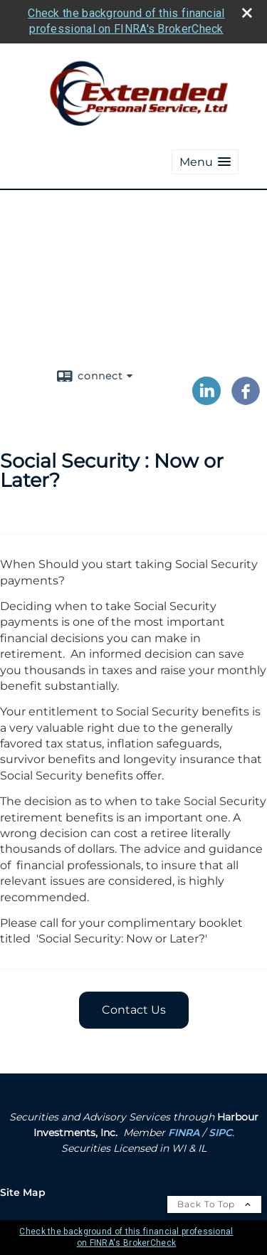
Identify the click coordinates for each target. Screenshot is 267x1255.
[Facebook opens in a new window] (245, 400)
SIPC (220, 1132)
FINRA (183, 1132)
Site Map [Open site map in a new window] (23, 1192)
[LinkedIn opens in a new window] (206, 400)
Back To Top (214, 1204)
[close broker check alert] (247, 13)
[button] (205, 161)
